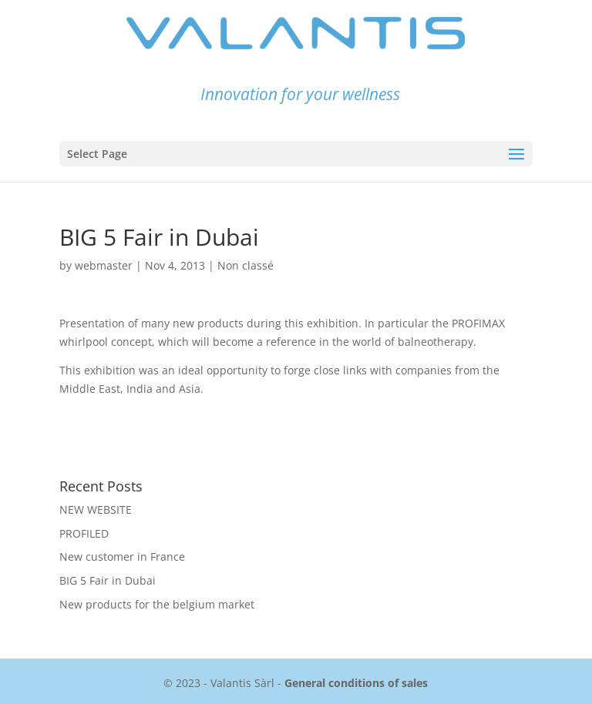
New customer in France (122, 556)
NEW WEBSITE (95, 509)
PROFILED (84, 533)
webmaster (104, 265)
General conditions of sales (356, 683)
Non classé (245, 265)
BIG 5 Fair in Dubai (107, 580)
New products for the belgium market (156, 604)
